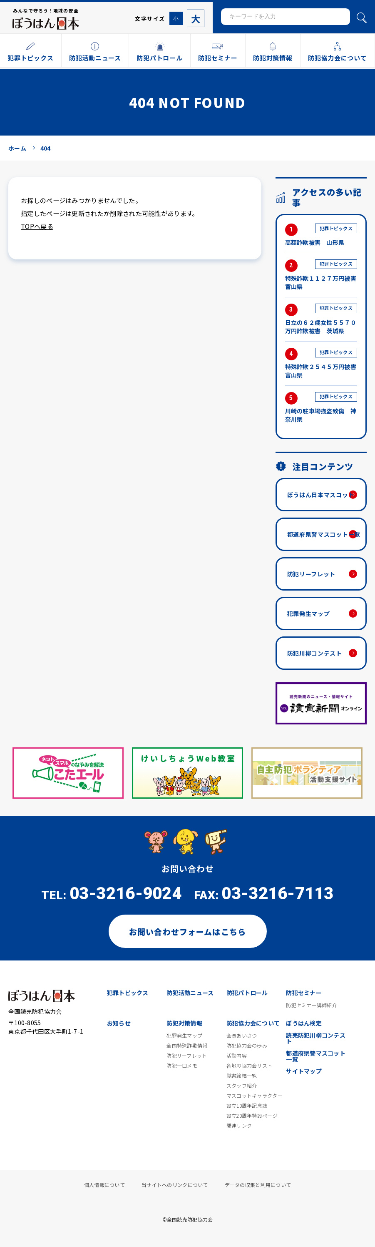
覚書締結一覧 (241, 1075)
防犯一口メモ (181, 1065)
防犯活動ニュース (190, 993)
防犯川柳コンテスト (314, 653)
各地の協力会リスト (249, 1065)
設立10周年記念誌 (247, 1105)
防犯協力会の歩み (246, 1045)
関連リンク (239, 1125)
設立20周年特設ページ (252, 1115)
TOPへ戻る (37, 226)
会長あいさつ (241, 1035)
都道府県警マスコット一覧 (323, 534)
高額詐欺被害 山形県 (321, 235)
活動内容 (236, 1055)
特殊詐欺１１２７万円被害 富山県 (321, 275)
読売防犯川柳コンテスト (315, 1038)
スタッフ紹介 (241, 1085)
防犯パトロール (247, 993)
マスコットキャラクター (254, 1095)
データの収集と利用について (258, 1184)
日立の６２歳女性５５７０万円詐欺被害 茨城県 (321, 319)
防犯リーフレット (311, 574)
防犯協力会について (253, 1023)
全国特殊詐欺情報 (186, 1045)
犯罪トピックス (128, 993)
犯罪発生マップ (308, 613)
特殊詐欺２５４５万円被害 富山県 (321, 363)
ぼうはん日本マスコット (321, 494)
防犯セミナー (304, 993)
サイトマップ (304, 1071)
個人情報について (104, 1184)
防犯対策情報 (184, 1023)
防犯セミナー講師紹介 (311, 1005)
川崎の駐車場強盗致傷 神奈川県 (321, 407)
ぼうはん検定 (304, 1023)
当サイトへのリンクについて (175, 1184)
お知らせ (119, 1023)
